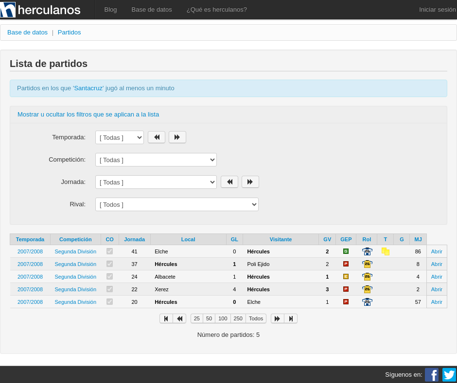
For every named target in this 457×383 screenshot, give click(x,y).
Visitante (281, 239)
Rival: (78, 204)
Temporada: (69, 137)
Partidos (69, 32)
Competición (75, 239)
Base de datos (152, 9)
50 (209, 318)
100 (222, 318)
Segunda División (76, 251)
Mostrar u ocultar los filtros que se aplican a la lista (88, 114)
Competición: (67, 159)
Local (188, 239)
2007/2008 (30, 251)
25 (197, 318)
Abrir (436, 251)
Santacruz (88, 88)
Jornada (134, 239)
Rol (367, 239)
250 (238, 318)
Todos (256, 318)
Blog (111, 9)
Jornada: (73, 181)
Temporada (30, 239)
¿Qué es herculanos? (217, 9)
